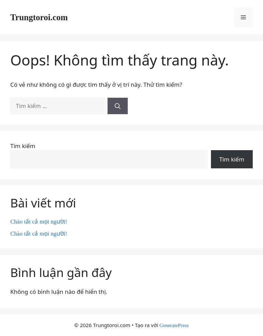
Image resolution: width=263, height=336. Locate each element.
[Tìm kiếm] (118, 106)
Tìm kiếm (22, 146)
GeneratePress (174, 325)
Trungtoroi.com (39, 17)
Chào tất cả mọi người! (38, 221)
